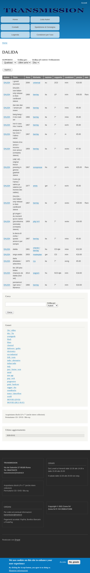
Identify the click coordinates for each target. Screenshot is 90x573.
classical (10, 345)
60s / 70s (10, 333)
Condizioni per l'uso (45, 35)
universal (36, 83)
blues (9, 342)
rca (34, 261)
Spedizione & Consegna (45, 27)
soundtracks (11, 390)
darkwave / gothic (14, 348)
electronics (11, 351)
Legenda (15, 35)
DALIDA (7, 83)
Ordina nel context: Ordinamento (46, 60)
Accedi (84, 3)
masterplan (37, 255)
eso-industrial (12, 354)
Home (15, 19)
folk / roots (11, 357)
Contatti (15, 27)
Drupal (17, 540)
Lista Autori (45, 19)
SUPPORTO (7, 60)
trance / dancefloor (14, 393)
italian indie (11, 363)
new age (10, 375)
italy (9, 366)
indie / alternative (13, 360)
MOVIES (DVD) (13, 400)
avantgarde (11, 336)
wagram (36, 273)
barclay (36, 95)
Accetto (63, 564)
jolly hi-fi (36, 221)
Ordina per (51, 303)
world (9, 396)
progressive (11, 381)
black (9, 339)
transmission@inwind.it (13, 515)
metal (9, 372)
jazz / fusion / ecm (14, 369)
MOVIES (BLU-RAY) (15, 402)
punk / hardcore (13, 384)
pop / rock (11, 378)
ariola (35, 186)
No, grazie (74, 563)
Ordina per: (22, 60)
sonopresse (37, 167)
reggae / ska (11, 387)
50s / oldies (11, 330)
